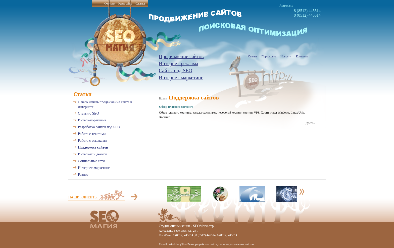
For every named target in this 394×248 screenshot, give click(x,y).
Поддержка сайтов (93, 147)
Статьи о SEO (88, 113)
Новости (285, 56)
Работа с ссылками (92, 140)
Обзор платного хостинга (176, 107)
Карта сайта (125, 3)
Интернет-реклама (178, 63)
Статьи (252, 56)
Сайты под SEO (175, 70)
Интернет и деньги (92, 154)
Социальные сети (91, 161)
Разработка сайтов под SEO (99, 127)
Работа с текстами (92, 134)
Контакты (302, 56)
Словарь (140, 3)
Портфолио (268, 56)
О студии (109, 3)
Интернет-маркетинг (181, 77)
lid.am (163, 98)
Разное (83, 174)
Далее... (311, 123)
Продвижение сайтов (181, 56)
